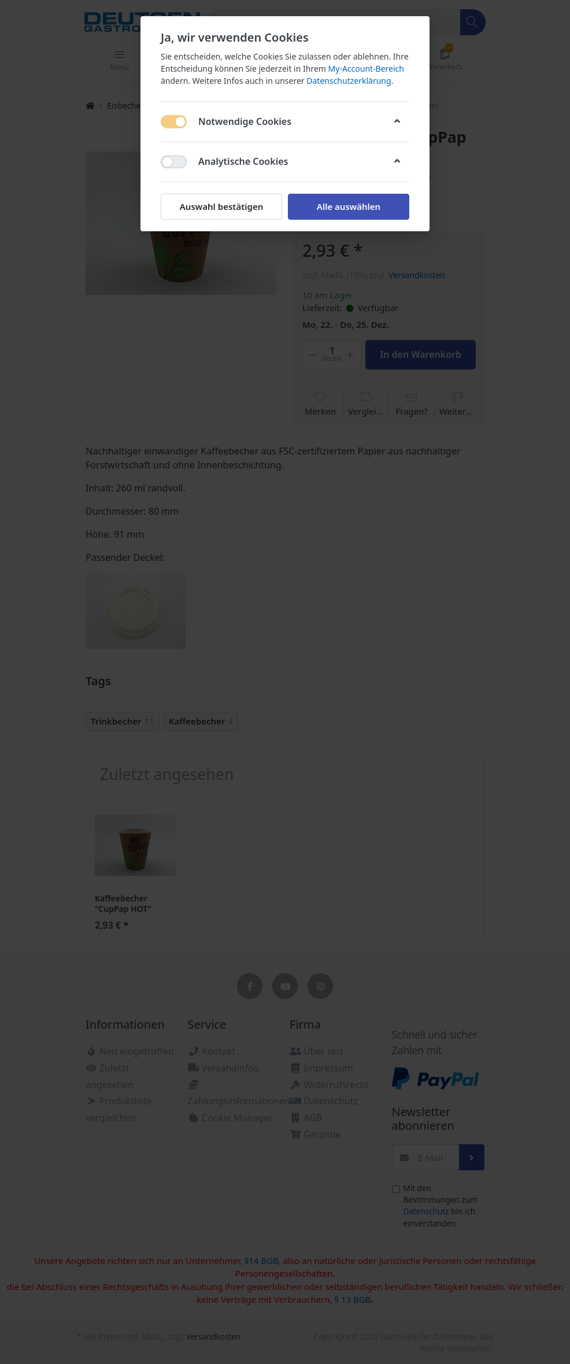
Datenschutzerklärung (348, 80)
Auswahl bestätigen (221, 206)
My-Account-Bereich (366, 68)
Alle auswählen (348, 206)
